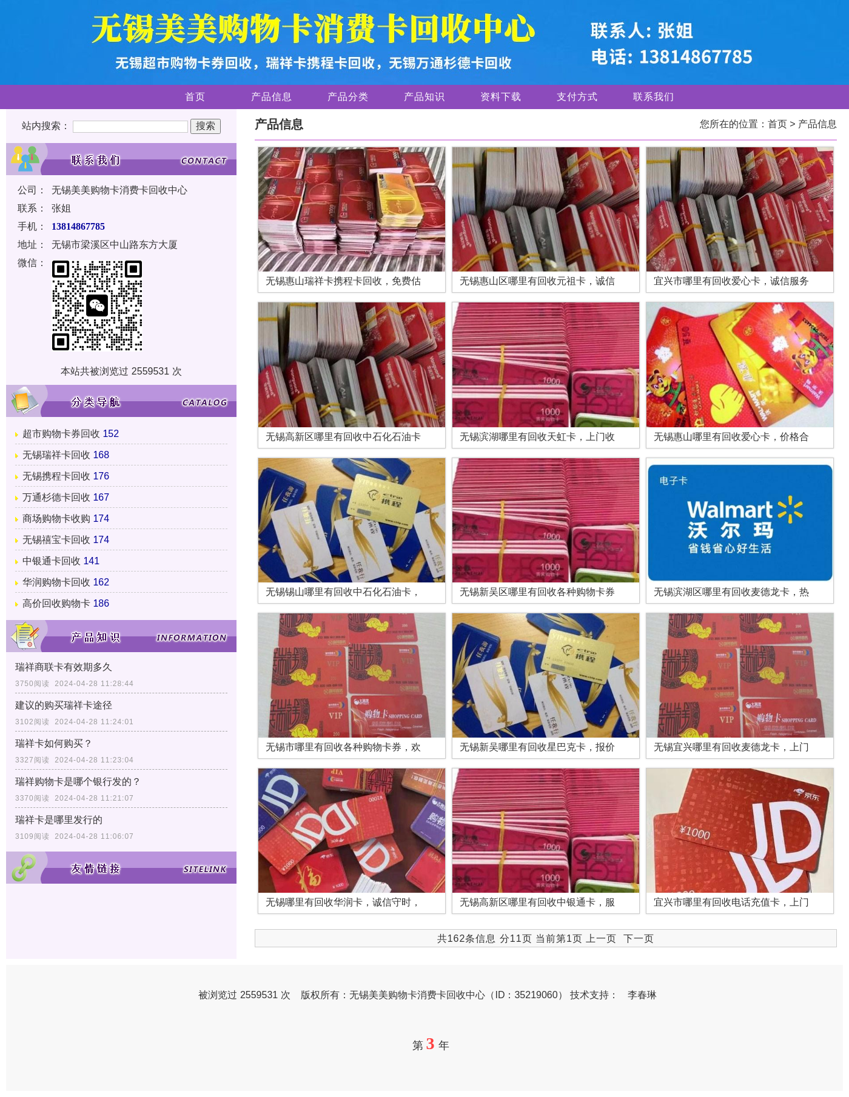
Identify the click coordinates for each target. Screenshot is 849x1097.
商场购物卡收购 (56, 518)
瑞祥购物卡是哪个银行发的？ (78, 781)
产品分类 (348, 97)
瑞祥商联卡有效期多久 (63, 667)
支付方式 (577, 97)
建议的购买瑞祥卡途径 (63, 705)
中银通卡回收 (51, 561)
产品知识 (424, 97)
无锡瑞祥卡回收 (56, 455)
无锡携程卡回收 (56, 476)
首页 (195, 97)
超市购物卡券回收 (61, 433)
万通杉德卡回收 (56, 497)
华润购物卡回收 (56, 582)
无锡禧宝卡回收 (56, 540)
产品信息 (271, 97)
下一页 (638, 938)
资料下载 (501, 97)
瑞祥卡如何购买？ (54, 743)
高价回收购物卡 (56, 603)
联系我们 (653, 97)
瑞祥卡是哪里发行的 (58, 820)
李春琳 (642, 995)
